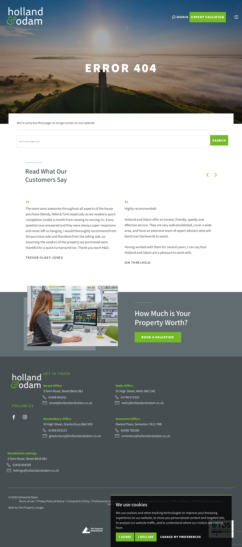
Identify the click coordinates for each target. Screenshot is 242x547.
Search (219, 140)
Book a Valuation (157, 337)
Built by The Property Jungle (25, 507)
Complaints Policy (78, 501)
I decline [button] (145, 537)
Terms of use (26, 501)
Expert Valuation (205, 22)
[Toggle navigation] (234, 21)
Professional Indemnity (106, 501)
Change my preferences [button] (180, 537)
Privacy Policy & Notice (50, 501)
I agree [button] (125, 537)
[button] (207, 175)
